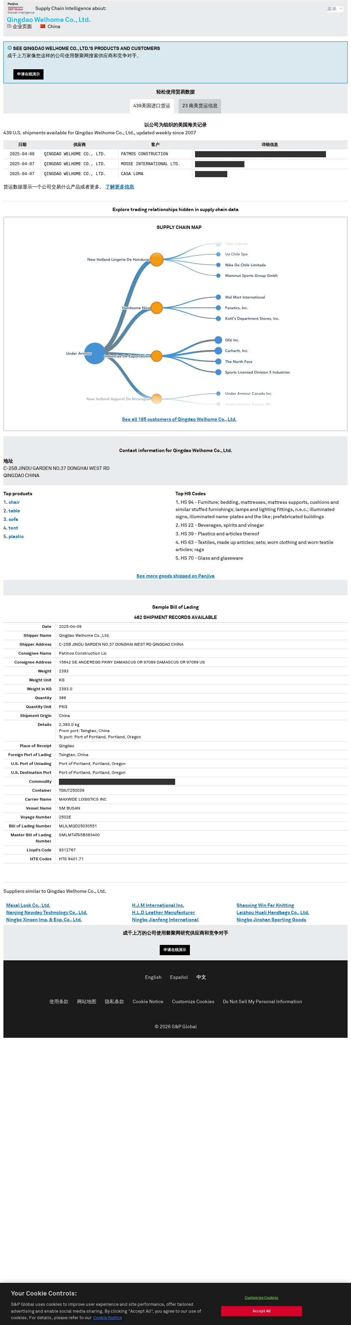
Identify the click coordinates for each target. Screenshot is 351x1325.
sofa (13, 519)
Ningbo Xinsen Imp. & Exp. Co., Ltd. (44, 919)
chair (14, 502)
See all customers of (179, 419)
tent (13, 528)
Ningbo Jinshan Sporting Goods (271, 919)
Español (179, 977)
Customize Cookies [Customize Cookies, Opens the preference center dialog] (261, 1303)
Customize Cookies (193, 1001)
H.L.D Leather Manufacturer (163, 912)
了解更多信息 (119, 187)
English (153, 977)
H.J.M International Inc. (158, 905)
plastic (16, 536)
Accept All (261, 1316)
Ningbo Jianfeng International (165, 919)
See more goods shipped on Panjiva (175, 576)
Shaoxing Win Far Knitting (265, 905)
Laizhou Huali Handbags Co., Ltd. (273, 912)
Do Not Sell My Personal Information (262, 1001)
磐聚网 (21, 8)
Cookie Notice (148, 1001)
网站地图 (86, 1001)
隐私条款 (114, 1001)
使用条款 (59, 1001)
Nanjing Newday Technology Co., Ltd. (46, 912)
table (14, 511)
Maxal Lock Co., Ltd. (28, 905)
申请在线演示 (28, 74)
